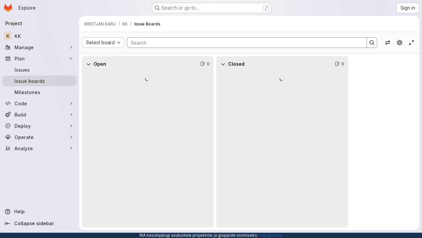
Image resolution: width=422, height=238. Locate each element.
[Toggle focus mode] (411, 42)
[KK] (39, 36)
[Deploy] (39, 125)
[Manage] (39, 47)
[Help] (39, 211)
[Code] (39, 103)
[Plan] (39, 58)
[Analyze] (39, 148)
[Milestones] (39, 92)
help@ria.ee (271, 235)
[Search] (243, 43)
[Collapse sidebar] (39, 223)
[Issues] (39, 69)
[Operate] (39, 137)
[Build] (39, 114)
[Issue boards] (39, 81)
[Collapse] (88, 64)
